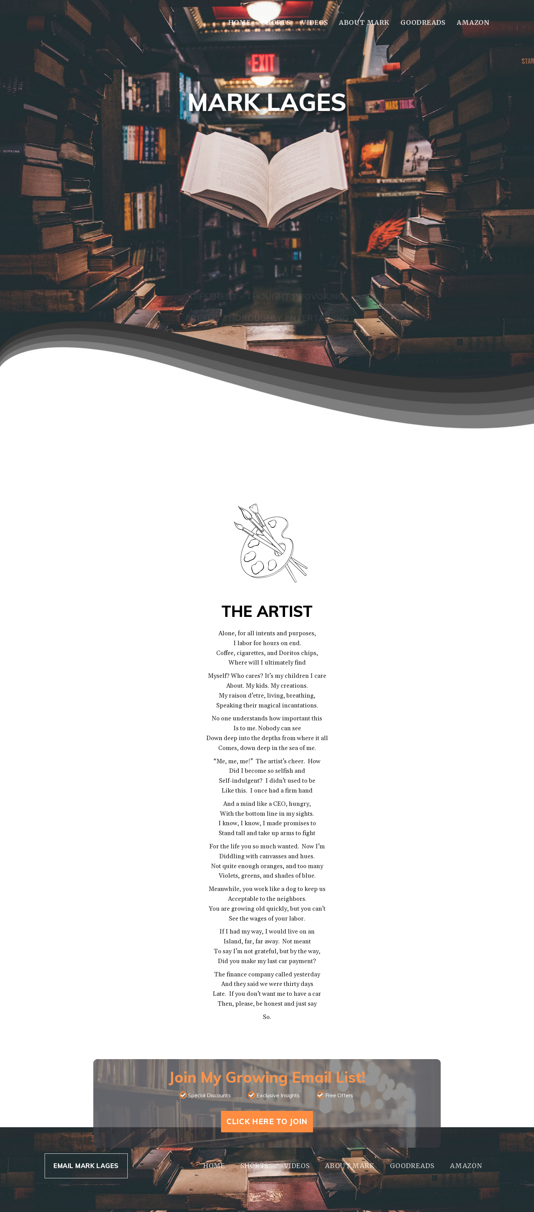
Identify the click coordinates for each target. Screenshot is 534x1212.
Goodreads (422, 22)
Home (239, 22)
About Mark (364, 22)
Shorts (276, 22)
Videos (314, 22)
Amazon (473, 22)
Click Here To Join (267, 1121)
